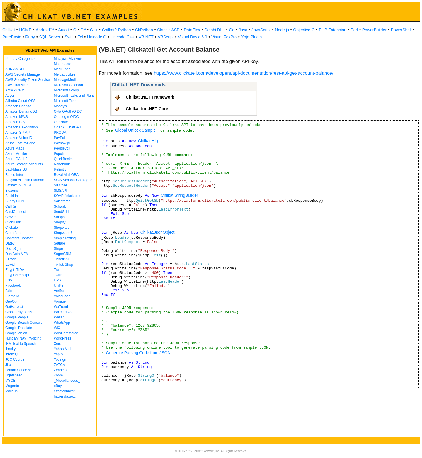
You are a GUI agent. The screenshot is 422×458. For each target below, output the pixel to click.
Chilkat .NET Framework (150, 97)
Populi (59, 154)
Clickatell (12, 227)
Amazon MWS (16, 117)
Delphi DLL (214, 30)
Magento (12, 386)
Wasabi (60, 317)
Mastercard (63, 64)
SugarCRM (62, 254)
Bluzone (11, 191)
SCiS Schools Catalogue (73, 180)
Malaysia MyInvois (68, 59)
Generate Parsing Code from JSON (138, 352)
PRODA (60, 132)
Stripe (58, 249)
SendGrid (61, 212)
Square (59, 243)
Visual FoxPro (224, 37)
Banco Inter (14, 175)
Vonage (60, 301)
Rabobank (62, 164)
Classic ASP (168, 30)
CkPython (144, 30)
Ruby (30, 37)
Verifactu (61, 291)
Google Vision (16, 333)
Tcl (80, 37)
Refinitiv (60, 169)
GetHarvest (14, 307)
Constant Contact (19, 238)
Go (231, 30)
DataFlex (192, 30)
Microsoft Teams (66, 101)
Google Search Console (23, 322)
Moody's (60, 106)
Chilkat (8, 30)
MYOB (10, 381)
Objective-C (303, 30)
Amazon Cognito (18, 106)
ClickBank (13, 222)
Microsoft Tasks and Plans (74, 96)
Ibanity (10, 349)
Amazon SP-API (18, 132)
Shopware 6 (63, 233)
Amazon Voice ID (18, 138)
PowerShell (401, 30)
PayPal (59, 138)
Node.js (282, 30)
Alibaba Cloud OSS (20, 101)
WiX (57, 328)
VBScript (165, 37)
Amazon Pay (15, 122)
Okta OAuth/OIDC (68, 111)
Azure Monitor (16, 154)
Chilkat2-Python (116, 30)
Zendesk (60, 370)
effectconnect (64, 391)
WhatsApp (62, 322)
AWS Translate (17, 85)
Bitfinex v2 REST (18, 185)
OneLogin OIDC (66, 117)
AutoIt (63, 30)
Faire (9, 291)
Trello (58, 270)
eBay (58, 386)
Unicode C (96, 37)
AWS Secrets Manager (23, 74)
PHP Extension (332, 30)
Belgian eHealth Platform (24, 180)
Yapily (58, 354)
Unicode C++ (122, 37)
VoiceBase (62, 296)
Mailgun (11, 391)
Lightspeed (14, 375)
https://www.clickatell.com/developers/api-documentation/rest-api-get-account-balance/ (243, 73)
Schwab (60, 206)
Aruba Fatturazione (20, 143)
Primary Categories (20, 59)
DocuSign (13, 249)
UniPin (59, 286)
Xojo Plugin (251, 37)
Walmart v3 (63, 312)
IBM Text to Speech (20, 344)
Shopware (62, 227)
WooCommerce (66, 333)
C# (83, 30)
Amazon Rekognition (21, 127)
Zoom (58, 375)
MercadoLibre (64, 74)
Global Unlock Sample (135, 130)
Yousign (60, 359)
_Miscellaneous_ (67, 381)
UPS (57, 280)
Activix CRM (14, 90)
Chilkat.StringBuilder (179, 195)
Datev (9, 243)
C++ (94, 30)
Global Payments (18, 312)
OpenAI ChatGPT (67, 127)
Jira (8, 365)
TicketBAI (61, 259)
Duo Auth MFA (16, 254)
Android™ (45, 30)
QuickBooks (63, 159)
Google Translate (18, 328)
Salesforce (62, 201)
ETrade (11, 259)
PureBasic (11, 37)
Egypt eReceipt (17, 275)
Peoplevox (62, 148)
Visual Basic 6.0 (192, 37)
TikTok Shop (63, 264)
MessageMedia (66, 80)
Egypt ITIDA (14, 270)
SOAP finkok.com (67, 196)
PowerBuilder (374, 30)
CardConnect (15, 212)
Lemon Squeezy (18, 370)
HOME (25, 30)
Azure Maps (14, 148)
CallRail (11, 206)
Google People (16, 317)
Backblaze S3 (16, 169)
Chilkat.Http (148, 140)
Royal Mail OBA (66, 175)
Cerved (11, 217)
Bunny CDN (14, 201)
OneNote (61, 122)
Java (243, 30)
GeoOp (11, 301)
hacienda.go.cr (65, 396)
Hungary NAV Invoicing (23, 338)
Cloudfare (13, 233)
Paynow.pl (62, 143)
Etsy (8, 280)
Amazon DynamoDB (21, 111)
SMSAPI (60, 191)
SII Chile (60, 185)
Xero (57, 344)
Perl (354, 30)
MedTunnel (63, 69)
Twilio (58, 275)
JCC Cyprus (14, 359)
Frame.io (12, 296)
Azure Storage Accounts (24, 164)
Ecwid (10, 264)
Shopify (60, 222)
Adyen (10, 96)
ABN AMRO (14, 69)
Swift (69, 37)
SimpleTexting (65, 238)
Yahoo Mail (62, 349)
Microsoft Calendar (69, 85)
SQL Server (50, 37)
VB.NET (146, 37)
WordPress (62, 338)
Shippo (59, 217)
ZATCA (59, 365)
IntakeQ (11, 354)
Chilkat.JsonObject (157, 232)
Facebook (13, 286)
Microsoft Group (66, 90)
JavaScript (261, 30)
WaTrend (61, 307)
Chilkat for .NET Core (147, 108)
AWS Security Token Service (27, 80)
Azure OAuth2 (16, 159)
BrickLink (12, 196)
